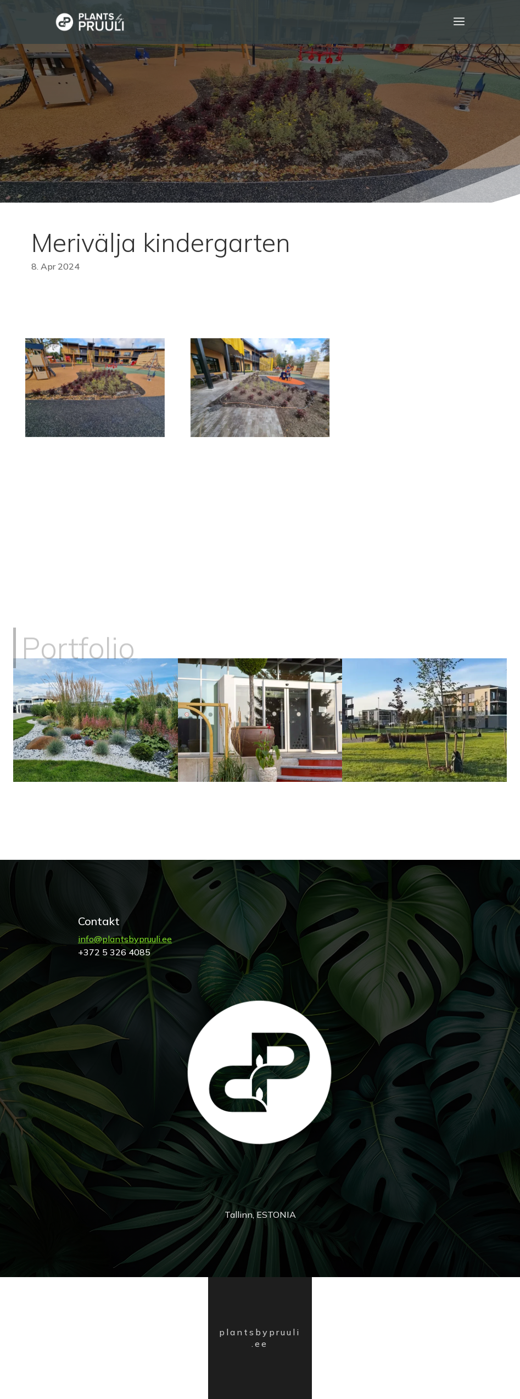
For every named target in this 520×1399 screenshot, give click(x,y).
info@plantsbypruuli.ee (125, 938)
